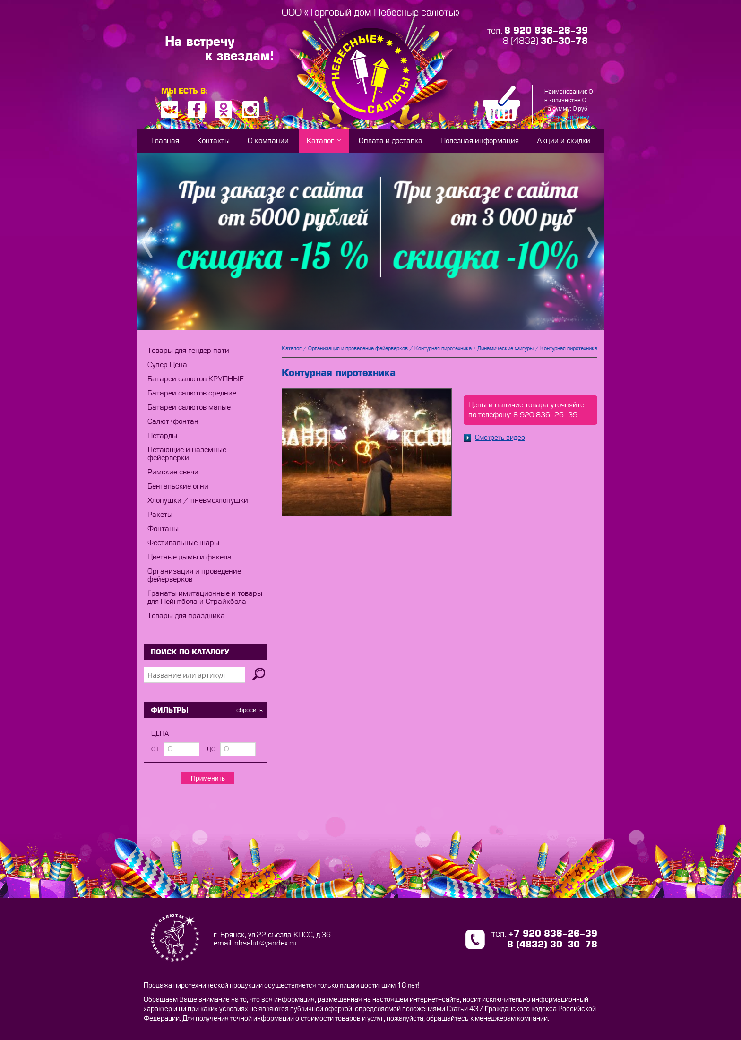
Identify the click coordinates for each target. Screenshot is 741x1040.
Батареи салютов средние (191, 393)
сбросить (249, 709)
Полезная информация (479, 141)
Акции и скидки (563, 141)
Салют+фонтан (172, 422)
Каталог (320, 141)
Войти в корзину (566, 117)
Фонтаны (163, 529)
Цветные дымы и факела (189, 557)
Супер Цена (167, 365)
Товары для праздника (186, 616)
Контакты (213, 141)
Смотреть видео (494, 438)
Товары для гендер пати (188, 351)
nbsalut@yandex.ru (265, 943)
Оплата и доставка (390, 141)
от (155, 749)
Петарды (162, 436)
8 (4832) (545, 41)
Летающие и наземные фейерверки (186, 454)
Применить (208, 778)
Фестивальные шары (183, 543)
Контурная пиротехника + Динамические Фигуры (474, 348)
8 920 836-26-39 (545, 415)
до (211, 749)
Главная (165, 141)
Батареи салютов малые (189, 408)
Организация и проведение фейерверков (358, 348)
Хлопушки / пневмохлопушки (197, 501)
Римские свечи (172, 472)
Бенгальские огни (177, 486)
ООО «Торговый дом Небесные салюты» (371, 12)
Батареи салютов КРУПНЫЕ (195, 379)
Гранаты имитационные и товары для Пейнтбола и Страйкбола (204, 598)
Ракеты (159, 515)
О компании (268, 141)
